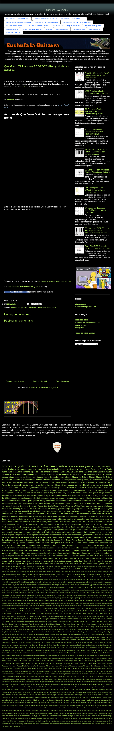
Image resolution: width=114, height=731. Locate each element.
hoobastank (17, 598)
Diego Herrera (17, 629)
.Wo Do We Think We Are (72, 613)
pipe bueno (73, 710)
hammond (10, 689)
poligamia (80, 710)
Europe (109, 629)
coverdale (98, 679)
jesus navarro (23, 695)
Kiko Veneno (51, 642)
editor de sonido (82, 548)
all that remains (83, 668)
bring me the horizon (24, 509)
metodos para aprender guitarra (64, 705)
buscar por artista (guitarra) (93, 26)
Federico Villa (43, 632)
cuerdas (27, 682)
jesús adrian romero (45, 695)
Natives (54, 653)
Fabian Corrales (32, 632)
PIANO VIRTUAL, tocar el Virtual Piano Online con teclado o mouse (95, 152)
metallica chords (106, 702)
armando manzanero (65, 671)
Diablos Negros (7, 629)
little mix (58, 700)
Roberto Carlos (93, 543)
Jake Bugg (42, 571)
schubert (58, 716)
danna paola (6, 592)
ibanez (28, 553)
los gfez (24, 556)
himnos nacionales (25, 689)
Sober (57, 661)
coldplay (57, 485)
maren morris (70, 511)
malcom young (7, 603)
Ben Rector (66, 619)
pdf (84, 511)
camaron (109, 674)
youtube (109, 608)
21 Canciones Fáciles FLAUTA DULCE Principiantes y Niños (94, 111)
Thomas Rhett (98, 579)
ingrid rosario (69, 689)
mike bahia (65, 558)
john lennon (34, 488)
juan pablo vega (12, 532)
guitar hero (105, 687)
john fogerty (56, 598)
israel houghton (38, 692)
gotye (80, 595)
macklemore (6, 702)
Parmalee (32, 655)
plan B (10, 561)
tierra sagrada (16, 564)
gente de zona (56, 595)
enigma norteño (21, 595)
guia (99, 687)
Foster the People (79, 632)
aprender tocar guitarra (41, 501)
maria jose (69, 702)
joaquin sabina (57, 519)
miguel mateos (41, 558)
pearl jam (29, 606)
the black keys (92, 535)
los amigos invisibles (68, 700)
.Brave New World (44, 611)
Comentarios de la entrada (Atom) (43, 388)
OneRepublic (55, 543)
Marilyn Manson (59, 506)
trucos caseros (71, 721)
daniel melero (34, 682)
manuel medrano (47, 511)
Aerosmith (51, 537)
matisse (27, 495)
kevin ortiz (62, 553)
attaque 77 (58, 585)
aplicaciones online (35, 585)
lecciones (28, 600)
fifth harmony (52, 509)
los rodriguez (79, 532)
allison (17, 501)
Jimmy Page (60, 571)
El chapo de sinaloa (82, 629)
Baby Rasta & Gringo (41, 619)
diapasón (85, 682)
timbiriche (10, 721)
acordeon (17, 668)
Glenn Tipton (108, 632)
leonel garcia (104, 519)
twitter (37, 564)
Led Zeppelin (106, 498)
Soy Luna (66, 493)
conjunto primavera (92, 590)
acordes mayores (21, 545)
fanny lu (87, 684)
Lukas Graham (51, 647)
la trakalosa (59, 532)
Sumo (85, 661)
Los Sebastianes (94, 645)
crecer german (107, 679)
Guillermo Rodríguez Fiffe (35, 634)
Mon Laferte (96, 577)
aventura (5, 509)
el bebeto (14, 519)
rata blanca (21, 713)
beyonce (32, 674)
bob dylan (100, 545)
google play (67, 687)
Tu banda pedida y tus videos (96, 663)
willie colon (77, 724)
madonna (59, 556)
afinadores (108, 495)
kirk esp (85, 697)
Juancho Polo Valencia (92, 640)
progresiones (26, 561)
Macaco (42, 577)
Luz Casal (68, 647)
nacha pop (81, 558)
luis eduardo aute (78, 600)
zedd (17, 611)
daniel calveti (47, 548)
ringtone (84, 713)
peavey (35, 606)
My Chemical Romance (25, 543)
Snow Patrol (69, 579)
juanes (40, 477)
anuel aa (50, 671)
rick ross (78, 713)
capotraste (6, 548)
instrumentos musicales (40, 553)
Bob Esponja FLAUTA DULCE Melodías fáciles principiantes (95, 190)
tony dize (45, 721)
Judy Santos (6, 642)
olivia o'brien (97, 708)
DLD (110, 485)
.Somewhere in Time (35, 524)
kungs (99, 697)
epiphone (49, 684)
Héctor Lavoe (67, 634)
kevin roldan (71, 553)
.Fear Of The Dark (88, 522)
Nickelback (104, 577)
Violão (91, 666)
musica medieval (16, 708)
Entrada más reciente (15, 381)
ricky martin (105, 503)
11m (83, 613)
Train (110, 543)
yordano (9, 726)
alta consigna (101, 668)
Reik (25, 87)
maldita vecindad (18, 603)
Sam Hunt (31, 661)
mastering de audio (104, 556)
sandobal (66, 606)
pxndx (107, 490)
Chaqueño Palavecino (62, 624)
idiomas (100, 530)
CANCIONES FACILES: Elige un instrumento (66, 26)
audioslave (65, 585)
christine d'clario (98, 527)
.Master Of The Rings (13, 613)
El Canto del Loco (83, 569)
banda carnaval (52, 527)
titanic (39, 721)
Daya (110, 626)
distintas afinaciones (95, 682)
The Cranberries (79, 579)
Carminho (5, 624)
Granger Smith (21, 634)
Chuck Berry (70, 569)
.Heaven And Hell (78, 611)
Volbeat (4, 582)
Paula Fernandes (49, 655)
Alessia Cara (52, 616)
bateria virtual (52, 516)
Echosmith (72, 629)
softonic (85, 561)
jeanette (89, 692)
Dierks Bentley (27, 629)
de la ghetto (15, 592)
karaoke (34, 697)
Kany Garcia (23, 642)
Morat (14, 527)
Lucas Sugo (12, 647)
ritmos (11, 477)
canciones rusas (33, 676)
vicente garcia (67, 608)
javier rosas (76, 692)
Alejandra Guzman (41, 616)
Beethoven (77, 524)
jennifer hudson (97, 692)
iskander (29, 692)
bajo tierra (96, 671)
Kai (12, 642)
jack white (60, 692)
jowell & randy (92, 695)
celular (91, 676)
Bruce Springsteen (36, 621)
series (18, 474)
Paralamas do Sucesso (21, 655)
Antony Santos (23, 619)
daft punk (24, 530)
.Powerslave (41, 537)
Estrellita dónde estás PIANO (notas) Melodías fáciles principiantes (97, 75)
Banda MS (65, 472)
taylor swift (59, 495)
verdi (89, 721)
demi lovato (23, 592)
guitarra (18, 469)
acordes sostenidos (79, 582)
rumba (11, 716)
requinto (33, 469)
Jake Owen (22, 637)
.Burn (52, 611)
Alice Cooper (6, 569)
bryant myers (25, 587)
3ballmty (103, 613)
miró (79, 705)
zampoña (5, 611)
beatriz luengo (74, 585)
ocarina (67, 708)
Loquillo (68, 574)
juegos (24, 503)
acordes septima (66, 582)
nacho (82, 603)
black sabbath (7, 490)
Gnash (14, 634)
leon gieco (35, 600)
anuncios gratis (26, 501)
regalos (61, 713)
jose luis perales (84, 598)
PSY (62, 543)
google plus (76, 687)
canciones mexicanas (93, 472)
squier (71, 718)
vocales (42, 724)
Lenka (84, 642)
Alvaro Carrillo (71, 616)
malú (22, 702)
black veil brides (7, 587)
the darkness (36, 608)
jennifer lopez (107, 692)
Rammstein (23, 579)
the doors (5, 537)
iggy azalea (30, 598)
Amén (107, 616)
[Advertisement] (21, 185)
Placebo (4, 579)
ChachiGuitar (50, 624)
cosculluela (37, 509)
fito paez (43, 550)
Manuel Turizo (11, 650)
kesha (57, 697)
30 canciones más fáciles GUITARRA (46, 22)
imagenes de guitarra (47, 498)
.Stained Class (58, 613)
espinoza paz (69, 485)
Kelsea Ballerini (22, 574)
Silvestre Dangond (43, 579)
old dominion (88, 708)
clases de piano (8, 469)
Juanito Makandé (106, 640)
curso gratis (96, 516)
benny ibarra (84, 585)
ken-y (45, 697)
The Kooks (89, 579)
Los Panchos (16, 577)
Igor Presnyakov (77, 634)
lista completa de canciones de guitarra (24, 287)
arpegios (34, 472)
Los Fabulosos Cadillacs (66, 514)
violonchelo (12, 514)
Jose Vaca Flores (49, 640)
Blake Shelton (32, 569)
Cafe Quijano (79, 621)
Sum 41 (80, 661)
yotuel (104, 608)
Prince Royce (103, 488)
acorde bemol (31, 582)
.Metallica (33, 537)
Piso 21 (68, 543)
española (62, 684)
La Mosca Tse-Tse (49, 574)
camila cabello (7, 676)
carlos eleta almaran (65, 676)
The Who (52, 663)
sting (104, 606)
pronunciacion (38, 535)
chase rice (108, 676)
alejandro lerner (35, 545)
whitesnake (69, 724)
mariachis (26, 522)
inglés (105, 530)
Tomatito (71, 663)
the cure (28, 608)
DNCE (40, 540)
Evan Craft (13, 632)
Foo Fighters (44, 493)
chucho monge (39, 590)
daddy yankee (107, 516)
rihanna (68, 498)
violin (83, 608)
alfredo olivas (61, 668)
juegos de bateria (24, 532)
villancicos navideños (51, 480)
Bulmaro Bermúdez (59, 621)
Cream (59, 626)
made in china (15, 702)
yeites (4, 726)
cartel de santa (83, 587)
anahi (9, 585)
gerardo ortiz (46, 482)
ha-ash (30, 490)
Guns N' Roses (86, 495)
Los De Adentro (59, 645)
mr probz (109, 705)
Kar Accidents (32, 642)
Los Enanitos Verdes (89, 488)
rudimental (5, 716)
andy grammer (31, 671)
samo (56, 561)
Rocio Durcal (73, 658)
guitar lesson (81, 550)
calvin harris (102, 674)
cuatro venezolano (12, 682)
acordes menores (54, 582)
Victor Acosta (55, 666)
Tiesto (57, 663)
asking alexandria (48, 585)
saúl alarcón (51, 716)
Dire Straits (48, 506)
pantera (28, 710)
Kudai (41, 574)
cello (86, 676)
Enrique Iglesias (106, 482)
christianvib (106, 466)
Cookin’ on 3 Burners (38, 626)
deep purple (38, 485)
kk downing (92, 697)
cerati (31, 485)
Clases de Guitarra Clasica (83, 477)
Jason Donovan (60, 637)
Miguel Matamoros (85, 577)
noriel (63, 708)
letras (81, 466)
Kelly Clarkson (42, 642)
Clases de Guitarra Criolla (101, 469)
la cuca (101, 598)
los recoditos (69, 532)
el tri (20, 519)
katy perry (86, 519)
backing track (41, 527)
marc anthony (59, 511)
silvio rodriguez (103, 511)
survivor (75, 718)
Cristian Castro (31, 540)
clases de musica (85, 516)
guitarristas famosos (80, 530)
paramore (108, 558)
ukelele (81, 498)
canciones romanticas (65, 516)
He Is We (59, 634)
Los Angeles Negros (78, 574)
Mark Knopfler (51, 577)
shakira (52, 488)
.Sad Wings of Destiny (44, 613)
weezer (94, 608)
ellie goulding (99, 592)
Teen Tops (99, 661)
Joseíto (57, 640)
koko (92, 598)
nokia (59, 708)
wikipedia (88, 498)
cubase (21, 682)
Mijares (106, 650)
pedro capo (41, 606)
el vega (22, 684)
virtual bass (35, 724)
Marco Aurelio (34, 650)
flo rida (57, 550)
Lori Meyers (14, 645)
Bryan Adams (47, 621)
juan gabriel (79, 485)
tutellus (78, 721)
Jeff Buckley (88, 540)
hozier (24, 598)
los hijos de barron (35, 556)
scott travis (65, 716)
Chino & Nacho (98, 524)
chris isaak (30, 590)
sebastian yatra (81, 535)
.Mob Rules (25, 613)
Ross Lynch (94, 658)
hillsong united (19, 553)
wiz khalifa (85, 724)
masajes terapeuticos (94, 702)
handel (16, 689)
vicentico (16, 506)
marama (60, 503)
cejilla (41, 472)
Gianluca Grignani (23, 571)
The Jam (27, 663)
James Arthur (31, 637)
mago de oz (94, 532)
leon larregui (23, 511)
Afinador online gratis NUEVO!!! (32, 29)
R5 (9, 579)
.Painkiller (33, 613)
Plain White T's (107, 655)
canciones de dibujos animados (90, 474)
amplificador (33, 516)
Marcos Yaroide (44, 650)
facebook (81, 684)
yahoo (99, 608)
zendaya (15, 726)
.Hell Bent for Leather (91, 611)
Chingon (83, 624)
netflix (99, 603)
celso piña (92, 587)
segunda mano (74, 716)
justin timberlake (38, 532)
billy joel (91, 585)
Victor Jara (70, 506)
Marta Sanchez (56, 650)
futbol (74, 550)
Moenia (17, 653)
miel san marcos (28, 558)
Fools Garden (67, 632)
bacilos (80, 545)
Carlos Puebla (107, 621)
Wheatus (97, 666)
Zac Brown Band (106, 666)
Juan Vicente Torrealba (68, 640)
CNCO (59, 490)
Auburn (30, 619)
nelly (40, 708)
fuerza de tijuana (12, 687)
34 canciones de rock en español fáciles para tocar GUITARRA (95, 210)
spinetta (65, 718)
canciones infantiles (52, 472)
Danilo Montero (84, 626)
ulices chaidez (64, 522)
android (23, 671)
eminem (107, 592)
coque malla (104, 590)
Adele (47, 490)
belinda (18, 674)
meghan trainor (35, 603)
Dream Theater (71, 540)
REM (73, 543)
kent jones (51, 697)
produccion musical (25, 535)
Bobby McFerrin (43, 569)
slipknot (9, 506)
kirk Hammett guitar (75, 697)
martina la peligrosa (79, 702)
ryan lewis (17, 716)
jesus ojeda (33, 695)
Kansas (15, 642)
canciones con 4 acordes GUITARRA (45, 19)
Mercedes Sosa (72, 577)
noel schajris (90, 558)
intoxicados (94, 689)
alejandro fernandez (15, 488)
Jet (54, 571)
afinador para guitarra (105, 582)
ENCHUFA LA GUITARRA (57, 10)
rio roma (105, 485)
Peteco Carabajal (84, 655)
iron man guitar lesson (18, 692)
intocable (39, 519)
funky (49, 595)
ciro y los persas (54, 590)
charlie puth (14, 548)
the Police (106, 718)
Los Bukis (11, 543)
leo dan (96, 519)
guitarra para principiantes (50, 474)
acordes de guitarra (19, 308)
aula (80, 671)
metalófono (39, 705)
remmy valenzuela (93, 503)
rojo (43, 561)
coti (62, 485)
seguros (82, 716)
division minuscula (35, 530)
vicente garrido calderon (100, 721)
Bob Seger (17, 621)
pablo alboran (65, 477)
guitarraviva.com (7, 598)
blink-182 (12, 509)
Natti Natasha (62, 653)
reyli (59, 535)
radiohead (54, 535)
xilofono (91, 724)
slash (92, 606)
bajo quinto (88, 671)
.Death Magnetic (60, 611)
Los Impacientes (71, 645)
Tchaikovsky (92, 661)
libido (30, 511)
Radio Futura (14, 579)
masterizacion (7, 558)
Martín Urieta (66, 650)
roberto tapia (97, 713)
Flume (60, 632)
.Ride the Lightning (28, 566)
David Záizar (104, 626)
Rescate (44, 658)
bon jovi (61, 527)
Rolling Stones (98, 495)
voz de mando (75, 522)
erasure (55, 684)
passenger (35, 710)
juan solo (101, 695)
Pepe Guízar (74, 655)
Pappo (10, 655)
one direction (67, 474)
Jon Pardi (109, 637)
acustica (23, 668)
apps (55, 671)
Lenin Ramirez (61, 574)
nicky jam (108, 480)
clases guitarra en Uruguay (69, 590)
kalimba (47, 532)
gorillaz (75, 595)
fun (46, 595)
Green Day (33, 474)
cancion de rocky (37, 587)
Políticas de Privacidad (13, 32)
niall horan (45, 708)
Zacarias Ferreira (7, 668)
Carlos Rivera (87, 524)
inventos (8, 692)
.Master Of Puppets (24, 514)
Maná (15, 472)
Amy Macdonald (98, 616)
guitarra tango (107, 595)
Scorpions (104, 543)
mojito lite (93, 705)
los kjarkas (90, 700)
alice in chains (72, 668)
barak (4, 674)
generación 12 (36, 687)
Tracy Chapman (79, 663)
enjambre (19, 550)
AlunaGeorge (61, 616)
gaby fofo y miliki (24, 687)
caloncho (85, 674)
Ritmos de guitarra (12, 29)
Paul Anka (39, 655)
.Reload (18, 566)
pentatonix (54, 710)
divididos (65, 548)
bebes (13, 674)
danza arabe (80, 325)
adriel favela (36, 668)
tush (60, 608)
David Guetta (48, 540)
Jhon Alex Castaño (73, 637)
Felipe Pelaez (53, 632)
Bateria (5, 474)
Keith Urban (12, 574)
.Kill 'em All (25, 537)
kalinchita (14, 697)
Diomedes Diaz (38, 629)
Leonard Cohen (91, 642)
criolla (4, 682)
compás (76, 679)
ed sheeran (15, 480)
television (74, 498)
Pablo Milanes (107, 653)
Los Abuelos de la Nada (27, 645)
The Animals (108, 661)
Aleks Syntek (107, 566)
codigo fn (82, 590)
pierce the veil (50, 606)
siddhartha (86, 606)
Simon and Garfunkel (57, 579)
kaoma (28, 697)
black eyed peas (106, 585)
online (98, 558)
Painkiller (5, 655)
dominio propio (107, 682)
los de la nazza (81, 700)
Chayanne (96, 498)
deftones (58, 682)
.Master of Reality (13, 524)
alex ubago (23, 527)
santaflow (79, 606)
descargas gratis (46, 592)
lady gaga (13, 511)
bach (44, 516)
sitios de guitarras (36, 718)
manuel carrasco (106, 532)
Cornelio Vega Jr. (18, 540)
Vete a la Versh (32, 666)
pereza (4, 561)
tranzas (31, 564)
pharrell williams (63, 710)
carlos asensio (52, 676)
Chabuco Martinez (39, 624)
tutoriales (108, 474)
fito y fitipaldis (74, 490)
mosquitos (79, 328)
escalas (65, 530)
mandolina (27, 702)
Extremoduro (22, 632)
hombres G (31, 519)
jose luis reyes (69, 695)
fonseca (82, 490)
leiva (22, 700)
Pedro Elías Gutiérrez (62, 655)
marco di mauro (49, 702)
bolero (47, 674)
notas (88, 482)
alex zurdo (44, 668)
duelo (61, 592)
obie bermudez (11, 606)
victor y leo (22, 724)
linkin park (12, 495)
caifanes (27, 488)
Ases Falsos (67, 537)
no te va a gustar (70, 503)
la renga (103, 553)
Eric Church (103, 629)
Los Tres (79, 514)
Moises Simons (25, 653)
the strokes (6, 564)
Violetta (85, 666)
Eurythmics (5, 632)
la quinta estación (92, 553)
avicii (40, 516)
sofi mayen (50, 718)
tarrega (81, 718)
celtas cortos (101, 587)
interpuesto (86, 689)
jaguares (48, 598)
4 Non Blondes (86, 566)
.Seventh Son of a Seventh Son (64, 566)
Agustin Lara (21, 616)
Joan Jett (68, 571)
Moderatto (10, 653)
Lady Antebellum (68, 642)
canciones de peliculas (47, 469)
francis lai (109, 684)
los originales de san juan (103, 700)
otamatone (5, 710)
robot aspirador (81, 320)
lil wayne (52, 700)
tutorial (12, 537)
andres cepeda (35, 480)
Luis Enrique (35, 577)
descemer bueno (70, 682)
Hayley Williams (50, 634)
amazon (109, 668)
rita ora (90, 713)
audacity (75, 671)
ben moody (25, 674)
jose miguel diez (80, 695)
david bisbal (6, 498)
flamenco (50, 550)
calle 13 (80, 527)
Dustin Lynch (63, 629)
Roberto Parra (64, 658)
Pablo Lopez (98, 653)
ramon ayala (36, 561)
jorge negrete (74, 598)
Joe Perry (90, 637)
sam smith (49, 561)
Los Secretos (104, 645)
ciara (46, 590)
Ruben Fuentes (12, 661)
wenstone (61, 724)
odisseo (73, 708)
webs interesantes (51, 724)
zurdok (20, 726)
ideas (47, 689)
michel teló (54, 603)
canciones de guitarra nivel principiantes (54, 281)
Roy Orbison (103, 658)
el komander (98, 501)
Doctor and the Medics (51, 629)
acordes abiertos (42, 582)
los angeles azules (12, 556)
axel (110, 488)
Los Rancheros (82, 645)
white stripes (44, 564)
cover (110, 590)
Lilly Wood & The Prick (104, 642)
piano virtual (81, 503)
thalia (101, 718)
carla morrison (78, 501)
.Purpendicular (10, 566)
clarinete (26, 679)
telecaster (87, 718)
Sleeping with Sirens (47, 661)
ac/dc (88, 469)
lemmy (26, 700)
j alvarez (54, 692)
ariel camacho (24, 472)
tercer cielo (94, 718)
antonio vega (47, 545)
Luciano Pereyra (22, 647)
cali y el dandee (71, 527)
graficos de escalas (79, 29)
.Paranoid (23, 524)
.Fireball (69, 611)
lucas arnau (68, 600)
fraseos (4, 687)
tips (36, 721)
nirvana (82, 469)
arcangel (56, 545)
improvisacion (54, 689)
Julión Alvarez (13, 482)
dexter (79, 682)
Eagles (80, 540)
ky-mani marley (107, 697)
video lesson (76, 608)
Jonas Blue (5, 640)
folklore (38, 482)
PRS (91, 653)
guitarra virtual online (104, 550)
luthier (87, 600)
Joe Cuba (83, 637)
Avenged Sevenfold (80, 537)
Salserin (24, 661)
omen (110, 708)
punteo (47, 535)
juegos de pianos (33, 503)
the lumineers (107, 561)
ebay (7, 684)
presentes (100, 710)
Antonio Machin (12, 619)
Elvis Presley (94, 629)
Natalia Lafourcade (42, 543)
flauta (10, 472)
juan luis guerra (76, 519)
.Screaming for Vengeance (44, 566)
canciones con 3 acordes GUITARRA (17, 19)
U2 (62, 480)
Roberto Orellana (53, 658)
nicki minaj (105, 603)
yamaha (109, 724)
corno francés (90, 679)
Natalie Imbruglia (45, 653)
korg (96, 598)
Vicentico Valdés (44, 666)
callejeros (108, 545)
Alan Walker (30, 616)
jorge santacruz (58, 695)
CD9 (73, 621)
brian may (17, 587)
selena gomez (91, 511)
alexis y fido (53, 668)
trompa (56, 721)
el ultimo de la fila (9, 550)
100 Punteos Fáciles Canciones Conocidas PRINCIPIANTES (94, 131)
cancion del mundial (50, 587)
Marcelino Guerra (23, 650)
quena (106, 710)
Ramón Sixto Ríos (26, 658)
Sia (17, 527)
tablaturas (73, 466)
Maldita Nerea (92, 647)
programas (17, 561)
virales (28, 724)
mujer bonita (6, 708)
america (4, 585)
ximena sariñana (100, 724)
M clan (75, 647)
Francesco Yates (91, 632)
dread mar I (6, 519)
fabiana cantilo (31, 595)
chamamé (12, 590)
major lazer (108, 600)
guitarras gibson (8, 553)
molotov (73, 558)
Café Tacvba (34, 493)
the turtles (45, 608)
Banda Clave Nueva (55, 619)
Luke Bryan (61, 647)
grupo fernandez (85, 687)
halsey (4, 689)
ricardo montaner (68, 535)
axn (83, 671)
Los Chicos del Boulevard (44, 645)
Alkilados (58, 537)
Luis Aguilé (31, 647)
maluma (101, 480)
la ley (53, 532)
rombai (104, 713)
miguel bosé (70, 603)
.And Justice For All (66, 564)
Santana (5, 516)
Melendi (25, 474)
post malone (92, 710)
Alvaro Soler (15, 569)
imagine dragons (71, 509)
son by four (58, 718)
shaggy (22, 718)
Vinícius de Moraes (76, 666)
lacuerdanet (6, 700)
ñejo (24, 726)
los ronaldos (59, 600)
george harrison (67, 595)
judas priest (68, 480)
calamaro (16, 490)
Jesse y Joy (31, 477)
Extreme (102, 569)
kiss (91, 519)
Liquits (4, 645)
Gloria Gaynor (6, 634)
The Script (44, 663)
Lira (8, 645)
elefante (65, 490)
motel (99, 705)
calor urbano (93, 674)
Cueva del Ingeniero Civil (85, 307)
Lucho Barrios (25, 577)
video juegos (95, 482)
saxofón (43, 716)
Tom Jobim (63, 663)
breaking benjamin (65, 674)
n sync (35, 708)
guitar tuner (91, 550)
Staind (61, 661)
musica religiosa (8, 535)
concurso (11, 530)
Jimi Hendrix (6, 527)
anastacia (5, 671)
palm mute (22, 710)
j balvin (82, 482)
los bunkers (52, 503)
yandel (17, 537)
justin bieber (93, 480)
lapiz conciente (15, 700)
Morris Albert (35, 653)
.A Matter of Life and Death (29, 611)
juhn (106, 695)
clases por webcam (55, 679)
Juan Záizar (80, 640)
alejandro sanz (77, 472)
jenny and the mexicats (10, 695)
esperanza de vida (71, 684)
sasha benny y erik (33, 716)
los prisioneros (49, 556)
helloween (92, 530)
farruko (44, 509)
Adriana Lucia (11, 616)
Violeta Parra (13, 516)
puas (61, 606)
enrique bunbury (17, 498)
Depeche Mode (59, 540)
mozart (103, 705)
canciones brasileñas (19, 676)
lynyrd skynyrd (94, 600)
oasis (70, 482)
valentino (85, 721)
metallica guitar (7, 705)
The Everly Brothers (8, 663)
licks (34, 700)
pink (16, 535)
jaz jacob (83, 692)
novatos (79, 511)
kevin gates (64, 697)
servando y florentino (13, 718)
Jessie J (50, 571)
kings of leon (81, 553)
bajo (66, 469)
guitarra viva (73, 469)
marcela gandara (79, 556)
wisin (78, 495)
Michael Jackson (89, 514)
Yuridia (24, 582)
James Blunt (41, 637)
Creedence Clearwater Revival (31, 506)
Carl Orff (87, 621)
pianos (101, 490)
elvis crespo (29, 684)
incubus (62, 689)
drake (4, 684)
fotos (70, 530)
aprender (26, 469)
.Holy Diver (102, 611)
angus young (98, 506)
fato (37, 550)
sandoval (72, 606)
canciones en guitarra (65, 587)
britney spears (76, 674)
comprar (70, 679)
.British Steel (77, 564)
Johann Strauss (99, 637)
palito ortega (13, 710)
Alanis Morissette (97, 566)
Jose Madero (38, 640)
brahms (56, 674)
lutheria (87, 532)
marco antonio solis (15, 522)
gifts (42, 687)
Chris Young (102, 624)
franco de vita (65, 550)
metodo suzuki (48, 705)
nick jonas (53, 708)
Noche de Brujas (73, 653)
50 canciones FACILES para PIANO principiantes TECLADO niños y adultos (97, 230)
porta (86, 710)
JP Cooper (14, 637)
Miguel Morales (97, 650)
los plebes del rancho (92, 485)
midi (76, 705)
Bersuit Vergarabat (105, 537)
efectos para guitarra (91, 493)
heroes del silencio (31, 498)
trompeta (62, 721)
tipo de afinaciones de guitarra (24, 721)
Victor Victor (65, 666)
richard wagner (70, 713)
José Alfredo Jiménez (72, 488)
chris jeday (15, 679)
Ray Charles (37, 658)
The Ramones (35, 663)
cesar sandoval (99, 676)
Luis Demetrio (40, 647)
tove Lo (51, 721)
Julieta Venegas (103, 571)
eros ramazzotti (30, 550)
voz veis (88, 608)
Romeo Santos (7, 485)
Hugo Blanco (34, 571)
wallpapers (59, 488)
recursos (49, 29)
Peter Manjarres (96, 655)
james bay (68, 692)
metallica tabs (45, 603)
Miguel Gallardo (86, 650)
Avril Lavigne (93, 537)
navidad (5, 477)
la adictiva (44, 503)
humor (43, 689)
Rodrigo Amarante (84, 658)
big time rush (39, 674)
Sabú (19, 661)
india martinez (40, 598)
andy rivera (15, 585)
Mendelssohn (75, 650)
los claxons (60, 498)
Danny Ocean (94, 626)
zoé (74, 480)
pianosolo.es (80, 304)
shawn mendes (39, 490)
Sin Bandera (48, 485)
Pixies (110, 577)
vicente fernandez (51, 477)
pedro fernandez (44, 710)
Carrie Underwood (15, 624)
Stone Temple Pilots (70, 661)
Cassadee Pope (27, 624)
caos (75, 587)
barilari (8, 674)
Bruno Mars (24, 493)
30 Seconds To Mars (92, 613)
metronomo (17, 558)
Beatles (60, 469)
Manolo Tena (102, 647)
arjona (4, 472)
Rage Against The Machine (11, 658)
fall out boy (40, 595)
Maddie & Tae (82, 647)
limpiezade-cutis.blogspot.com (87, 322)
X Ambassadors (12, 582)
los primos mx (49, 600)
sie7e (76, 561)
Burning (68, 621)
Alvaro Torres (81, 616)
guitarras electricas (14, 503)
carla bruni (43, 676)
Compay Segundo (25, 626)
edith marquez (14, 684)
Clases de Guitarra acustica (39, 308)
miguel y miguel (54, 558)
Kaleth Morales (50, 514)
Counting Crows (51, 626)
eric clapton (57, 530)
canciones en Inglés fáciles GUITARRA (18, 22)
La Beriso (59, 642)
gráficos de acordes (62, 29)
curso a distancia (26, 548)
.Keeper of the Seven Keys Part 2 (94, 564)
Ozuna (60, 493)
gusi (110, 687)
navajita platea (89, 603)
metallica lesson (17, 705)
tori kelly (25, 564)
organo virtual (21, 606)
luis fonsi (36, 511)
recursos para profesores (49, 713)
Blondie (103, 619)
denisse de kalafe (34, 592)
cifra (21, 679)
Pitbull (110, 514)
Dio (76, 569)
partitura (5, 482)
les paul (41, 600)
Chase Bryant (75, 624)
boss (51, 674)
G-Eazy (100, 632)
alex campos (23, 516)
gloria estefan (49, 687)
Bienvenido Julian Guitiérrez (79, 619)
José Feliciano (38, 514)
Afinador (53, 490)
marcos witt (91, 556)
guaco (84, 595)
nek (95, 603)
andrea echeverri (14, 671)
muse (65, 482)
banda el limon (67, 501)
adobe (29, 668)
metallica (12, 474)
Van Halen (12, 666)
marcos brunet (60, 702)
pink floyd (24, 480)
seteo (71, 561)
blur (94, 545)
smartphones (98, 606)
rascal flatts (13, 713)
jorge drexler (64, 598)
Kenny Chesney (33, 574)
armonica (31, 527)
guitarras (61, 509)
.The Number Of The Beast (54, 524)
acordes (89, 506)
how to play (36, 689)
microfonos (62, 603)
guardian (95, 687)
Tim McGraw (108, 579)
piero (57, 606)
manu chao (68, 556)
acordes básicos (8, 545)
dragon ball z (47, 530)
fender (106, 501)
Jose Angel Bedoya (26, 640)
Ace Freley (69, 524)
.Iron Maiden (100, 522)
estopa (101, 493)
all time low (93, 668)
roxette (110, 713)
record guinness (35, 713)
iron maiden (107, 472)
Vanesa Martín (22, 666)
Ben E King (23, 569)
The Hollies (20, 663)
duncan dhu (67, 592)
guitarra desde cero (95, 29)
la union (107, 598)
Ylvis (20, 582)
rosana (42, 522)
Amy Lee (90, 616)
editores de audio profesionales (100, 548)
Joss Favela (76, 571)
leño (30, 700)
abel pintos (23, 482)
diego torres (56, 548)
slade (45, 718)
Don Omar (108, 524)
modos (77, 603)
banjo (110, 671)
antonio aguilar (42, 671)
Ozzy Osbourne (84, 653)
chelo (76, 516)
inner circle (78, 689)
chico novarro (21, 590)
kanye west (22, 697)
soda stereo (20, 477)
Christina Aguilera (12, 626)
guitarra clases (92, 466)
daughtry (43, 682)
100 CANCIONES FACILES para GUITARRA (77, 22)
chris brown (87, 527)
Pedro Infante (102, 514)
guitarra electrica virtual (94, 595)
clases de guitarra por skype (39, 679)
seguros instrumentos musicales (97, 716)
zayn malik (12, 611)
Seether (37, 661)
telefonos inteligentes (18, 608)
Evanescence (94, 569)
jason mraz (47, 519)
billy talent (97, 585)
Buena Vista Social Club (57, 569)
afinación (10, 100)
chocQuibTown (7, 679)
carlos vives (88, 501)
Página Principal (40, 381)
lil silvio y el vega (42, 700)
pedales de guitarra (38, 495)
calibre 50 (31, 482)
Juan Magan (98, 540)
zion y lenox (54, 564)
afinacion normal (91, 582)
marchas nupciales (37, 702)
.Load (4, 613)
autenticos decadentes (68, 545)
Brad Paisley (25, 621)
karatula (40, 697)
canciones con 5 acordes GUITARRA (72, 19)
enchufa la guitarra (39, 684)
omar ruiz (105, 708)
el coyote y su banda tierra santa (83, 592)
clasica (65, 679)
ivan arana (47, 692)
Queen (4, 488)
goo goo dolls (58, 687)
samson (24, 716)
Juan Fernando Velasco (89, 571)
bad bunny (88, 545)
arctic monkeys (76, 493)
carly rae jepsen (78, 676)
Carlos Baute (7, 540)
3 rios (78, 566)
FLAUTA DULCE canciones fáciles (37, 26)
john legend (53, 553)
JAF (9, 637)
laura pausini (19, 600)
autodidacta (108, 506)
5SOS (17, 493)
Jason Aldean (50, 637)
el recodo (23, 490)
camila (25, 485)
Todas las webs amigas (85, 333)
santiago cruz (63, 561)
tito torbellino (53, 608)
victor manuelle (12, 724)
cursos (17, 530)
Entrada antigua (62, 381)
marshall (27, 603)
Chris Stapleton (92, 624)
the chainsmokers (105, 535)
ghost (24, 519)
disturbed (55, 592)
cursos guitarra (82, 480)
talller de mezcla (95, 561)
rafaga (6, 713)
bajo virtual (104, 671)
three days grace (69, 495)
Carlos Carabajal (96, 621)
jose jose (66, 519)
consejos (82, 679)
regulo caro (50, 495)
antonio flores (24, 585)
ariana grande (55, 501)
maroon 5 (20, 495)
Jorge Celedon (15, 640)
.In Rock (109, 611)
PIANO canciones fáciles (14, 26)
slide (80, 561)
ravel (27, 713)
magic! (102, 600)
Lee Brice (78, 642)
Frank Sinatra (11, 571)
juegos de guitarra (97, 509)
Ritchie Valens (81, 543)
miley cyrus (35, 522)
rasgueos (75, 482)
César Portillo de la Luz (71, 626)
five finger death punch (97, 684)
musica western (27, 708)
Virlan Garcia (80, 506)
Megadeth (53, 493)
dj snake (72, 548)
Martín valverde (61, 577)
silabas (27, 718)
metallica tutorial (29, 705)
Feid (107, 569)
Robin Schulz (32, 579)
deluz (63, 682)
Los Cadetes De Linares (94, 574)
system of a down (52, 522)
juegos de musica (92, 490)
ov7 (103, 558)
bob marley (18, 485)
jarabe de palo (83, 509)
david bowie (50, 682)
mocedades (86, 705)
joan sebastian (57, 482)
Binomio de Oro (95, 619)
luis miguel (44, 488)
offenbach (79, 708)
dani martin (37, 548)
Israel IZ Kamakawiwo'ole (92, 634)
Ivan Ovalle (105, 634)
